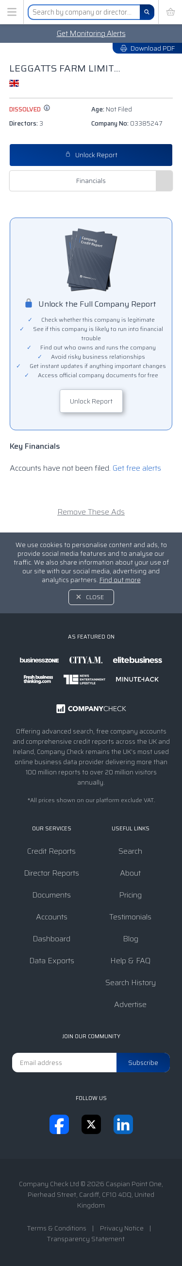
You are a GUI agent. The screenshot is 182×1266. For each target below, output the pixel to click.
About (130, 873)
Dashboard (51, 939)
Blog (130, 939)
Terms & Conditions (56, 1228)
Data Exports (51, 960)
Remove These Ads (91, 512)
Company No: (126, 123)
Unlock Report (91, 155)
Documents (51, 895)
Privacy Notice (122, 1228)
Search (130, 851)
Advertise (130, 1004)
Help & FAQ (130, 960)
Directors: (26, 123)
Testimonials (130, 917)
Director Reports (51, 873)
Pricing (130, 895)
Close (95, 597)
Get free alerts (137, 468)
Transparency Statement (86, 1238)
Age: (111, 109)
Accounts (51, 917)
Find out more (120, 580)
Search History (130, 982)
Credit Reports (51, 851)
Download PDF (147, 48)
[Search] (147, 12)
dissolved (29, 109)
